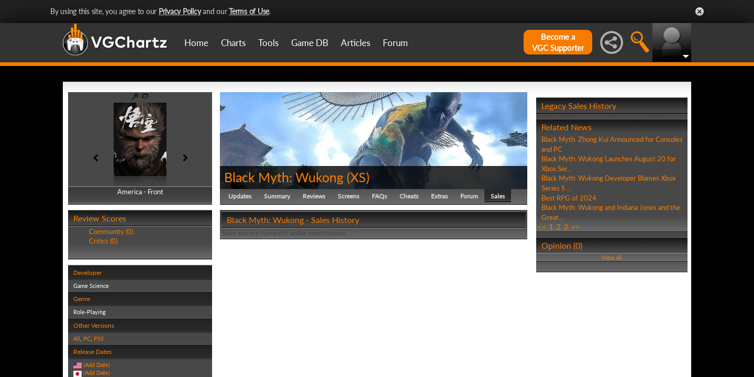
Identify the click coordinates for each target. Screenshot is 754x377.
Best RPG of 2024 (568, 198)
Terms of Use (249, 11)
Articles (355, 42)
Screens (348, 196)
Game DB (309, 42)
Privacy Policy (180, 11)
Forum (395, 42)
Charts (233, 42)
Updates (239, 196)
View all (612, 257)
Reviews (314, 196)
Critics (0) (103, 241)
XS (358, 177)
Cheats (409, 196)
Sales (498, 196)
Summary (277, 196)
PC (87, 338)
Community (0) (111, 231)
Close (699, 11)
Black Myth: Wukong (283, 177)
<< (542, 227)
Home (196, 42)
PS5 (99, 338)
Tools (268, 42)
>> (575, 227)
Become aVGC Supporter (558, 42)
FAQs (379, 196)
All (76, 338)
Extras (439, 196)
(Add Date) (96, 364)
